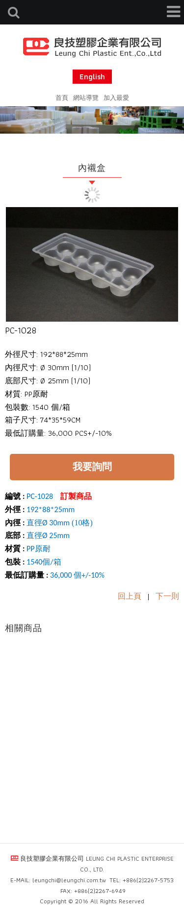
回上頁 (129, 596)
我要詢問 (92, 466)
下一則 (167, 596)
